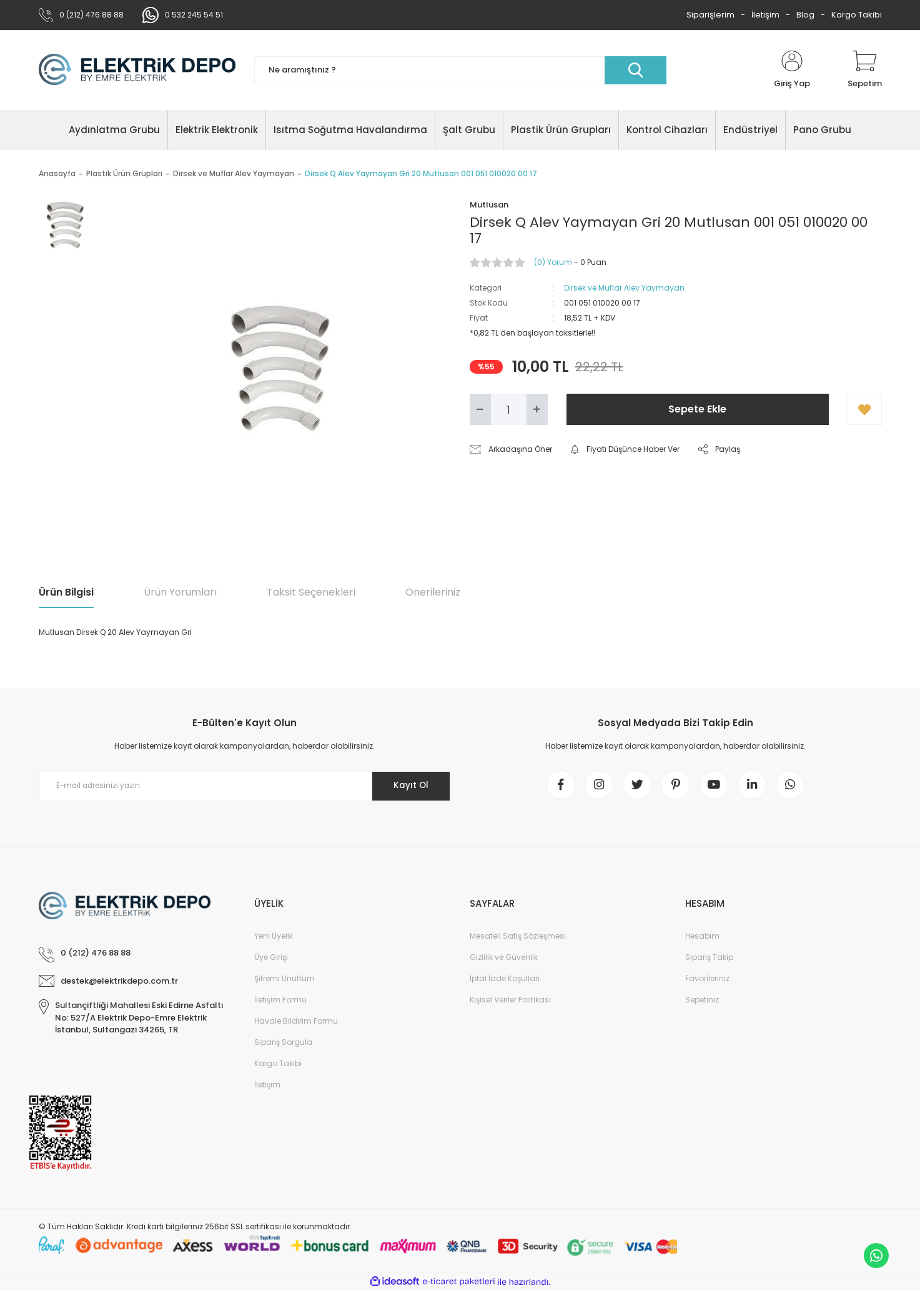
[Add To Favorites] (865, 409)
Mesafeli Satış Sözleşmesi (518, 938)
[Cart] (865, 70)
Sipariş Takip (709, 959)
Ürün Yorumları (180, 592)
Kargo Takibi (856, 15)
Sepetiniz (702, 1002)
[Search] (460, 70)
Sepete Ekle (697, 409)
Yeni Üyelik (273, 938)
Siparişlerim (710, 15)
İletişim (765, 15)
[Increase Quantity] (537, 409)
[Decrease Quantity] (480, 409)
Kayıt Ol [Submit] (409, 785)
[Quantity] (509, 409)
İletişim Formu (280, 1002)
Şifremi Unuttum (284, 981)
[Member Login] (792, 70)
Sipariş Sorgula (283, 1044)
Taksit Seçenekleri (311, 592)
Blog (805, 15)
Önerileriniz (432, 592)
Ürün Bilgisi (66, 592)
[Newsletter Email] (245, 786)
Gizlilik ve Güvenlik (504, 959)
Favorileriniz (707, 981)
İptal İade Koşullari (505, 981)
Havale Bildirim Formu (296, 1023)
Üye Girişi (271, 959)
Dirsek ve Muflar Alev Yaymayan (624, 287)
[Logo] (137, 70)
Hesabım (702, 938)
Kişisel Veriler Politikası (510, 1002)
